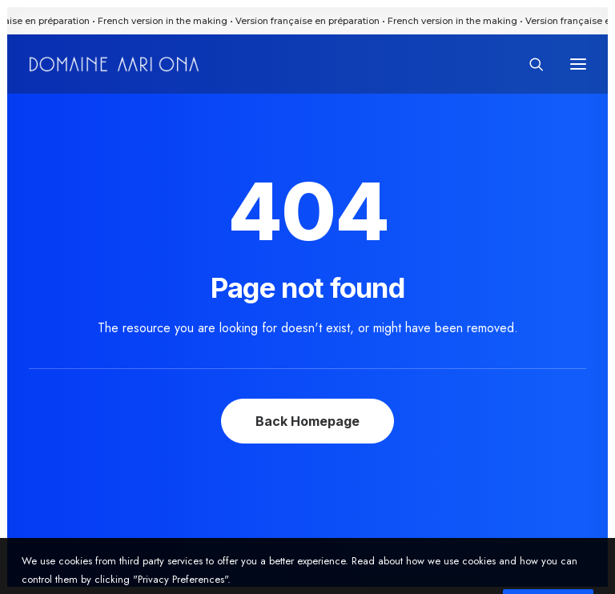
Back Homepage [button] (307, 421)
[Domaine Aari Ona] (114, 64)
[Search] (529, 64)
